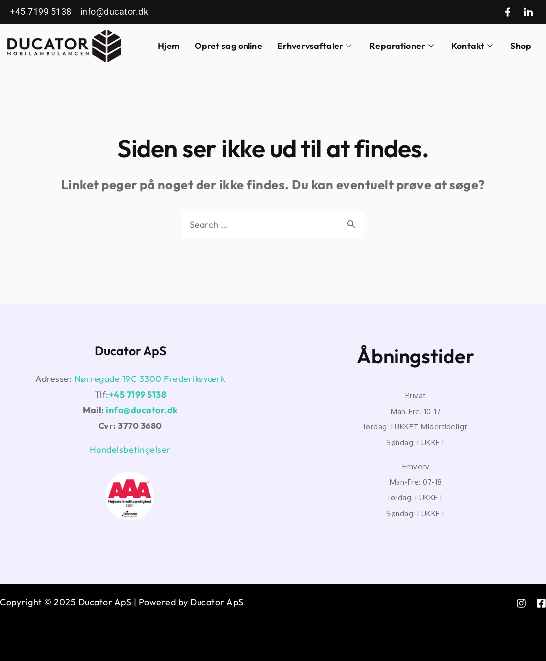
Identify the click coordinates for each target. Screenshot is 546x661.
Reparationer (401, 45)
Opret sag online (228, 45)
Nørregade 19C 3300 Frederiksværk (150, 378)
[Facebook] (508, 12)
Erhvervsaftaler (314, 45)
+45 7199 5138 (138, 394)
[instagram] (521, 603)
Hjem (169, 45)
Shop (520, 45)
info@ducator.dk (142, 410)
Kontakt (472, 45)
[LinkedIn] (528, 12)
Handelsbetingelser (130, 449)
